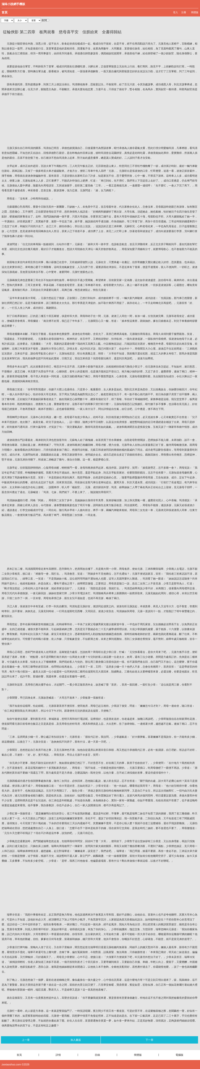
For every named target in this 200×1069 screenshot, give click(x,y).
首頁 (5, 12)
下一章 (149, 1039)
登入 (175, 12)
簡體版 (194, 12)
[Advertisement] (100, 121)
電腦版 (179, 1055)
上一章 (26, 1039)
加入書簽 (75, 1039)
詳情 (58, 1055)
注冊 (183, 12)
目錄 (97, 1055)
